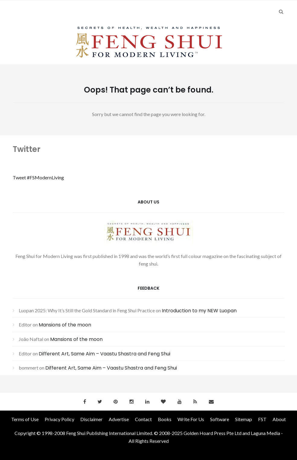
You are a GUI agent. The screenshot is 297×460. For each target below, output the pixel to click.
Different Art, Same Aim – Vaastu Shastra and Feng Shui (104, 353)
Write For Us (190, 419)
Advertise (119, 419)
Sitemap (243, 419)
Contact (143, 419)
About (279, 419)
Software (219, 419)
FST (262, 419)
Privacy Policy (59, 419)
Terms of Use (25, 419)
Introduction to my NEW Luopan (199, 310)
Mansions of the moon (65, 324)
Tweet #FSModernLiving (38, 177)
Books (164, 419)
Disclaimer (91, 419)
